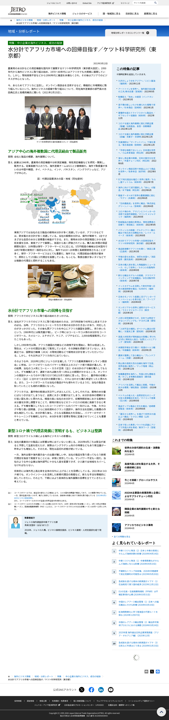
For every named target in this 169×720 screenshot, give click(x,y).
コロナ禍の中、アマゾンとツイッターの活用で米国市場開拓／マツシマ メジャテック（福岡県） (137, 214)
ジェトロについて (54, 3)
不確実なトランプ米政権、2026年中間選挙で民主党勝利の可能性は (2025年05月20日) (139, 572)
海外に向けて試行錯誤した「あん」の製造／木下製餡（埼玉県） (136, 189)
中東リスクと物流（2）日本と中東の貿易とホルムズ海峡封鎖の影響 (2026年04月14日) (139, 552)
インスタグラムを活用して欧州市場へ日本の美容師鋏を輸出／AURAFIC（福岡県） (136, 288)
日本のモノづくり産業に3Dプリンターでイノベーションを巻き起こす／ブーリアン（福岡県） (137, 299)
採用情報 (17, 701)
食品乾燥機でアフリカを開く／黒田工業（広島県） (136, 250)
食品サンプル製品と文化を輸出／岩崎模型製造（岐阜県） (136, 407)
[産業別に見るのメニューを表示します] (151, 13)
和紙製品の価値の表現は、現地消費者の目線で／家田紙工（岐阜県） (136, 223)
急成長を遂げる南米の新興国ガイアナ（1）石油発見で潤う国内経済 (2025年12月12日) (139, 583)
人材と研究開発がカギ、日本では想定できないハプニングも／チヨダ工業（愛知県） (136, 320)
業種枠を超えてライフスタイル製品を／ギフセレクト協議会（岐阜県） (136, 114)
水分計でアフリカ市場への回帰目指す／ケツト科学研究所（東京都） (136, 242)
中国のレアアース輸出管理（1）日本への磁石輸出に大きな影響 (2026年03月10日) (139, 603)
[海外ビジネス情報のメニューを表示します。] (58, 13)
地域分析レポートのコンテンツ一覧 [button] (130, 32)
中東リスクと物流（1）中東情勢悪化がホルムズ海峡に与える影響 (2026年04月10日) (139, 562)
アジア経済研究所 (106, 3)
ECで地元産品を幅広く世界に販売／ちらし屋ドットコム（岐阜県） (137, 180)
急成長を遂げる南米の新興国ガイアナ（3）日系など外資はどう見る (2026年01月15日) (139, 644)
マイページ (125, 3)
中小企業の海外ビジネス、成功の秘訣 (85, 20)
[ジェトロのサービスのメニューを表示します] (83, 13)
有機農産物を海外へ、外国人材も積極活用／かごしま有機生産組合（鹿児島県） (136, 376)
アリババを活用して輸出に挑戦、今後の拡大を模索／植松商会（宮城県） (136, 386)
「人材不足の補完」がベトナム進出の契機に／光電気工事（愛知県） (136, 330)
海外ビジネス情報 (24, 20)
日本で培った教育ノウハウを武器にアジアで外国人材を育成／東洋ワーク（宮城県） (136, 427)
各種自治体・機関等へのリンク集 (121, 705)
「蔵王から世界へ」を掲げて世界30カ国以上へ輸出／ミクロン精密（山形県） (137, 416)
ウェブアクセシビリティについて (110, 701)
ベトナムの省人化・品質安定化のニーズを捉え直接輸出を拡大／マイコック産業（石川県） (136, 398)
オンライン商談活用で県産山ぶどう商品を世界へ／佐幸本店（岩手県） (136, 170)
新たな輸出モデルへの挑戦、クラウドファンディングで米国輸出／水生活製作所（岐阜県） (136, 278)
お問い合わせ (71, 3)
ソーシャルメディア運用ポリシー (141, 701)
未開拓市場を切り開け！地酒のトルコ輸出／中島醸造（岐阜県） (136, 348)
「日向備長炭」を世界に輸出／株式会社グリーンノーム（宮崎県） (136, 204)
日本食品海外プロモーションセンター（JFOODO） (84, 705)
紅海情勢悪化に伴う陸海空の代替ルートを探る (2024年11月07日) (138, 613)
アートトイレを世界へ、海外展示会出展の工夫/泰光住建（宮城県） (136, 90)
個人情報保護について (82, 701)
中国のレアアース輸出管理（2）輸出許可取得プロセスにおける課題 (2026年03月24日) (139, 624)
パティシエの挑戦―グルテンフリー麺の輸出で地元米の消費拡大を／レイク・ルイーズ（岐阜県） (136, 233)
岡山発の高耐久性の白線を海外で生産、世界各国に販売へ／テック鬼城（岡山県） (136, 366)
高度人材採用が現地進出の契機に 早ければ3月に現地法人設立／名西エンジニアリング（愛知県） (137, 339)
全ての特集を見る (122, 536)
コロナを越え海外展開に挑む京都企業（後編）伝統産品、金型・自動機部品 (135, 126)
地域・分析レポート (46, 20)
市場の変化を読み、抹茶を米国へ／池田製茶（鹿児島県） (136, 258)
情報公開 (43, 701)
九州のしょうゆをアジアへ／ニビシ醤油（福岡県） (136, 82)
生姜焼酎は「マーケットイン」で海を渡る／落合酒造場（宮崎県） (136, 143)
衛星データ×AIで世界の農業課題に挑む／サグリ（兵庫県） (136, 196)
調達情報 (30, 701)
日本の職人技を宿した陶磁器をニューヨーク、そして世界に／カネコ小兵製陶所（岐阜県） (136, 267)
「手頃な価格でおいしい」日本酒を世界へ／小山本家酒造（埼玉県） (136, 151)
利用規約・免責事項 (60, 701)
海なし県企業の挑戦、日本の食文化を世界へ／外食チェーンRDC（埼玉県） (136, 159)
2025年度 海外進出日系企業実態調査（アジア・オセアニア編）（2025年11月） (139, 634)
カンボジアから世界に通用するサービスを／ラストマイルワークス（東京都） (136, 310)
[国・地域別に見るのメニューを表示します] (112, 13)
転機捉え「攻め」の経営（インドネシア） (135, 98)
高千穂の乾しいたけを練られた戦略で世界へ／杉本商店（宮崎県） (136, 106)
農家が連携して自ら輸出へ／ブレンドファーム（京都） (136, 356)
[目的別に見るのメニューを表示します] (133, 13)
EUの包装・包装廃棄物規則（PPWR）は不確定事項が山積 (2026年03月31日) (138, 593)
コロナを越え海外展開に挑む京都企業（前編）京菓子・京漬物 (135, 135)
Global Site (87, 3)
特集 (61, 20)
